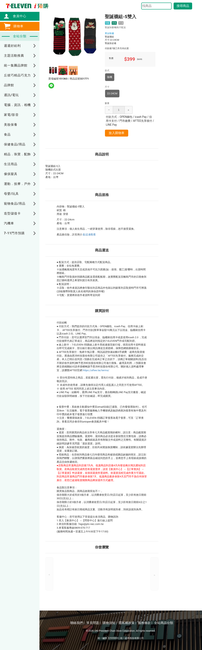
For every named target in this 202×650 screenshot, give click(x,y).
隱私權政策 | (127, 623)
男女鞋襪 (109, 33)
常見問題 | (93, 623)
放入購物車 (116, 133)
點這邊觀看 (89, 234)
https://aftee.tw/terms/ (96, 370)
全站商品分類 (163, 623)
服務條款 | (145, 623)
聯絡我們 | (77, 623)
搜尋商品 (183, 5)
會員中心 (17, 16)
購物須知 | (110, 623)
